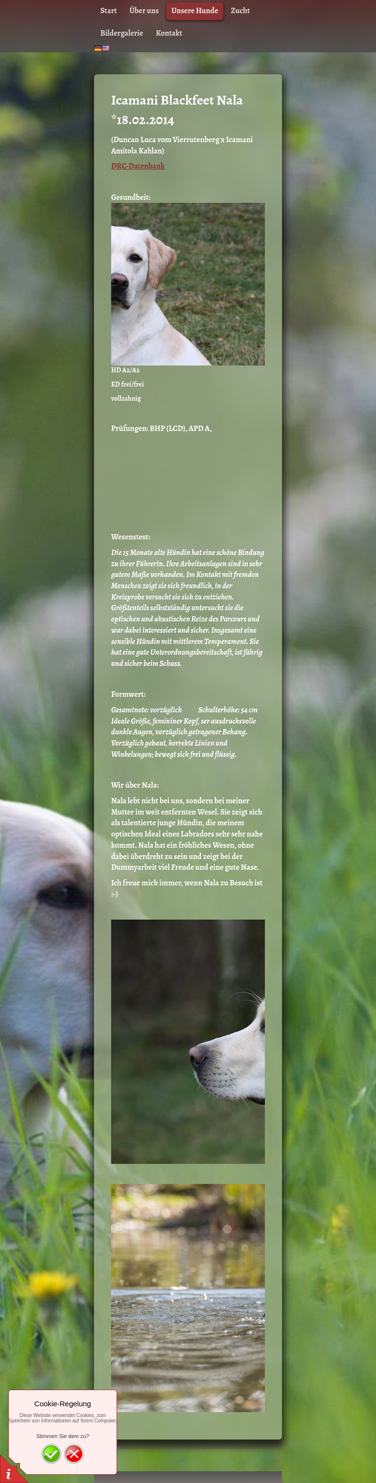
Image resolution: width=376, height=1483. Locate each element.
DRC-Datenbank (138, 166)
